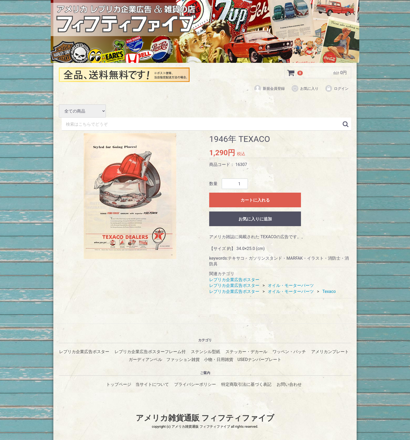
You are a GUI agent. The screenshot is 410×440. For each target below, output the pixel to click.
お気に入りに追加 (255, 219)
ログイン (337, 88)
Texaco (329, 291)
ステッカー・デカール (246, 351)
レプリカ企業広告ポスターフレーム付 (150, 351)
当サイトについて (152, 384)
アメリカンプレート (330, 351)
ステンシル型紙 (205, 351)
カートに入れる (255, 200)
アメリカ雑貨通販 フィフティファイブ (205, 417)
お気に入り (304, 88)
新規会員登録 (269, 88)
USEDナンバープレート (259, 359)
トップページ (118, 384)
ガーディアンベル (145, 359)
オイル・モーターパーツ (291, 285)
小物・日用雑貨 (218, 359)
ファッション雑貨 (183, 359)
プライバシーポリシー (195, 384)
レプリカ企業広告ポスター (234, 279)
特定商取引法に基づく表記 (246, 384)
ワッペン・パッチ (289, 351)
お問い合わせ (289, 384)
